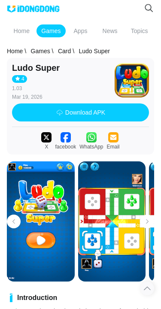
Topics (139, 30)
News (110, 30)
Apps (81, 30)
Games (51, 30)
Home (22, 30)
